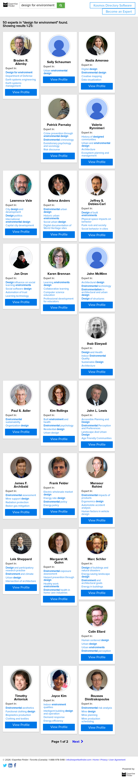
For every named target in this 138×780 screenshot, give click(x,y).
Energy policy (60, 480)
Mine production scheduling (24, 715)
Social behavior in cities (66, 247)
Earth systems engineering (30, 79)
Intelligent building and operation (105, 632)
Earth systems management (23, 84)
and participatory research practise (29, 547)
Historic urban (23, 239)
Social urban (26, 244)
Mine (22, 706)
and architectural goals (101, 559)
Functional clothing (67, 627)
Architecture (60, 165)
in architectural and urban (66, 320)
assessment (30, 467)
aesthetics (67, 624)
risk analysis (30, 703)
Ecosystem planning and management (66, 170)
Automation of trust (101, 241)
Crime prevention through (29, 154)
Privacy (104, 760)
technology (67, 313)
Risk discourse (23, 168)
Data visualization (101, 83)
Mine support (26, 470)
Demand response (101, 637)
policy (65, 477)
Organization (26, 394)
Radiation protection (26, 474)
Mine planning (23, 710)
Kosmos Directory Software (113, 5)
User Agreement (117, 760)
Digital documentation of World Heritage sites (29, 249)
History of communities (64, 154)
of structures (64, 326)
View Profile (30, 100)
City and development (100, 154)
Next (77, 745)
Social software (104, 237)
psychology (68, 394)
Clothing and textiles (64, 635)
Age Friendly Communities (106, 407)
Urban (22, 555)
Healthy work (60, 559)
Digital (99, 72)
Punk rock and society (65, 244)
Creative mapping (101, 79)
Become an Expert (119, 11)
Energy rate (64, 473)
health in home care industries (66, 566)
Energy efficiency (100, 640)
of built (61, 232)
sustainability (23, 390)
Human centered (28, 624)
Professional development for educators (30, 327)
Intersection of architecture (30, 559)
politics (99, 159)
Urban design (60, 402)
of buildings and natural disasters (104, 547)
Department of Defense (28, 76)
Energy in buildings (101, 564)
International (103, 164)
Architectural (64, 309)
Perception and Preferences (105, 396)
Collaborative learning (27, 316)
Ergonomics (102, 473)
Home (96, 760)
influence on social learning (106, 232)
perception (29, 635)
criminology (30, 159)
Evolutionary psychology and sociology (29, 164)
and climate (29, 552)
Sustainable (102, 319)
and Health (101, 309)
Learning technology (102, 244)
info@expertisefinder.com (78, 760)
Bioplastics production (65, 631)
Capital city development (105, 168)
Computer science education (25, 321)
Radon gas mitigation (27, 477)
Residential (63, 398)
